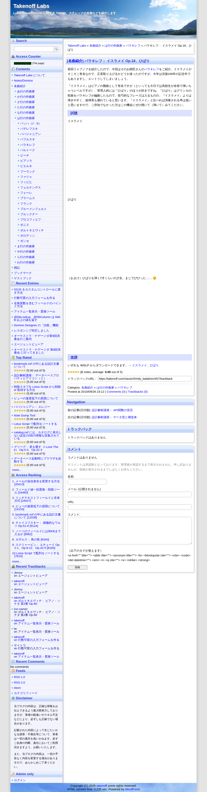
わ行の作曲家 (26, 262)
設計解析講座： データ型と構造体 (114, 417)
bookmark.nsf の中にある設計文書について (36, 365)
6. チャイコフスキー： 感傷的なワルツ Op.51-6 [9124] (36, 524)
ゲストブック (23, 278)
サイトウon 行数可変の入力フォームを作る (36, 647)
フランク (26, 203)
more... (16, 469)
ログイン (20, 780)
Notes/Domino (23, 80)
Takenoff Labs (31, 6)
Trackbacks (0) (138, 391)
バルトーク (27, 150)
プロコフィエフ (30, 219)
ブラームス (27, 198)
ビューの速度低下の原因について (36, 398)
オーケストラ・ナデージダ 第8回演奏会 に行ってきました (37, 351)
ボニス (24, 224)
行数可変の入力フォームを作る (34, 298)
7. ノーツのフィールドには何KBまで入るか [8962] (36, 532)
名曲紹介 (95, 45)
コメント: (74, 514)
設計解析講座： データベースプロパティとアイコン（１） (36, 377)
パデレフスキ (29, 128)
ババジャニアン (30, 134)
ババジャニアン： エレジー (32, 406)
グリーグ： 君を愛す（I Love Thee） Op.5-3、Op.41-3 (36, 448)
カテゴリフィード (26, 693)
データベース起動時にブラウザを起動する (37, 460)
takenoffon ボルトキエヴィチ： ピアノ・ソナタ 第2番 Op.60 (37, 600)
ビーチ (24, 155)
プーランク (27, 171)
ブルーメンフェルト (33, 208)
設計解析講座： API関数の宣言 (112, 410)
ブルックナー (29, 214)
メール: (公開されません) (84, 489)
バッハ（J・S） (30, 123)
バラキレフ (133, 45)
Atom (17, 687)
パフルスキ (27, 139)
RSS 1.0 (19, 677)
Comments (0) (116, 391)
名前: (71, 476)
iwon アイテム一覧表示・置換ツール (36, 630)
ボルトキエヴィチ (32, 230)
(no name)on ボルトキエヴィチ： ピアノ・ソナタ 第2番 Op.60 (37, 612)
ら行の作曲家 (26, 257)
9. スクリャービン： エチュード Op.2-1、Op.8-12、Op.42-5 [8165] (36, 546)
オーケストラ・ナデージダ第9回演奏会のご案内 (37, 337)
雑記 (17, 267)
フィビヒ (26, 182)
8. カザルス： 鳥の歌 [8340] (30, 539)
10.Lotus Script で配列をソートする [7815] (36, 554)
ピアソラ (26, 160)
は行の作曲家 (113, 45)
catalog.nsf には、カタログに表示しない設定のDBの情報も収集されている (38, 435)
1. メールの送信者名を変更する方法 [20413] (36, 483)
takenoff (102, 785)
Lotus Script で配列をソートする (35, 423)
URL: (71, 501)
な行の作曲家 (26, 112)
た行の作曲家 (26, 107)
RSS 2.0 (19, 682)
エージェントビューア (28, 344)
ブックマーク (23, 273)
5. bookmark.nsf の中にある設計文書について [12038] (36, 516)
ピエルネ (26, 166)
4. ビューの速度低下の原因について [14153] (36, 507)
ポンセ (24, 241)
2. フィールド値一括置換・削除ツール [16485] (36, 491)
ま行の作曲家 (26, 246)
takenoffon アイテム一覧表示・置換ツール (36, 622)
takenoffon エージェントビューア (31, 582)
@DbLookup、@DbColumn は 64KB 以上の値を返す (37, 318)
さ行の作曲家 (26, 102)
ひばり (154, 365)
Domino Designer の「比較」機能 (36, 325)
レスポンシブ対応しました (31, 330)
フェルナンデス (30, 187)
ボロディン (27, 235)
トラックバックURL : (82, 378)
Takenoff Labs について (29, 75)
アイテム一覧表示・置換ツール (34, 311)
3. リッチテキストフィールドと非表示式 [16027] (36, 499)
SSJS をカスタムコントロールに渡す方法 (37, 291)
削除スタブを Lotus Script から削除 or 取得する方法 (37, 388)
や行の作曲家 (26, 251)
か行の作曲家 (26, 96)
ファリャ (26, 176)
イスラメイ (139, 365)
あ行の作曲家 (26, 91)
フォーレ (26, 192)
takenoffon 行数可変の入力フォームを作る (36, 638)
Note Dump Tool (24, 415)
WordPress (132, 789)
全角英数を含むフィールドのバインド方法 (37, 304)
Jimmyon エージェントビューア (31, 574)
